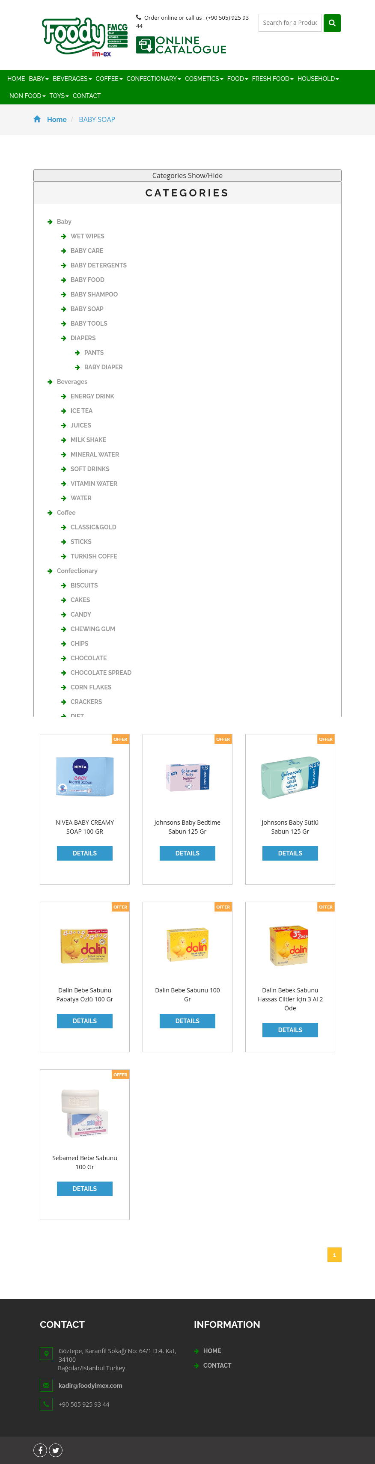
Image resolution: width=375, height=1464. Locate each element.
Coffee (62, 512)
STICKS (76, 541)
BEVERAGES (72, 78)
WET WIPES (82, 236)
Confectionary (73, 570)
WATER (76, 498)
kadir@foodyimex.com (90, 1385)
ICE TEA (76, 410)
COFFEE (109, 78)
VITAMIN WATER (89, 483)
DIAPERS (78, 338)
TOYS (59, 95)
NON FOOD (27, 95)
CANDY (76, 614)
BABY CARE (82, 250)
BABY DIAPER (99, 367)
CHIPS (74, 643)
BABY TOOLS (84, 323)
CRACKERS (81, 701)
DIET (72, 716)
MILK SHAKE (83, 440)
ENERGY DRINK (87, 396)
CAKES (75, 600)
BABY (39, 78)
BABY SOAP (82, 309)
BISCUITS (79, 585)
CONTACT (87, 95)
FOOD (237, 78)
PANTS (89, 352)
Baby (59, 221)
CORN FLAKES (86, 687)
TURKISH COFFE (89, 556)
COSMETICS (204, 78)
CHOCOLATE (84, 658)
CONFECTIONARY (154, 78)
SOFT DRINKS (85, 469)
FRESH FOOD (273, 78)
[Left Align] (332, 23)
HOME (16, 78)
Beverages (67, 381)
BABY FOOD (82, 279)
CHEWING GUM (88, 629)
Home (50, 120)
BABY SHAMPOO (89, 294)
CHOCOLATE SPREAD (96, 672)
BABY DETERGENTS (94, 265)
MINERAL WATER (90, 454)
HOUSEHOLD (318, 78)
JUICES (76, 425)
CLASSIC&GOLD (88, 527)
